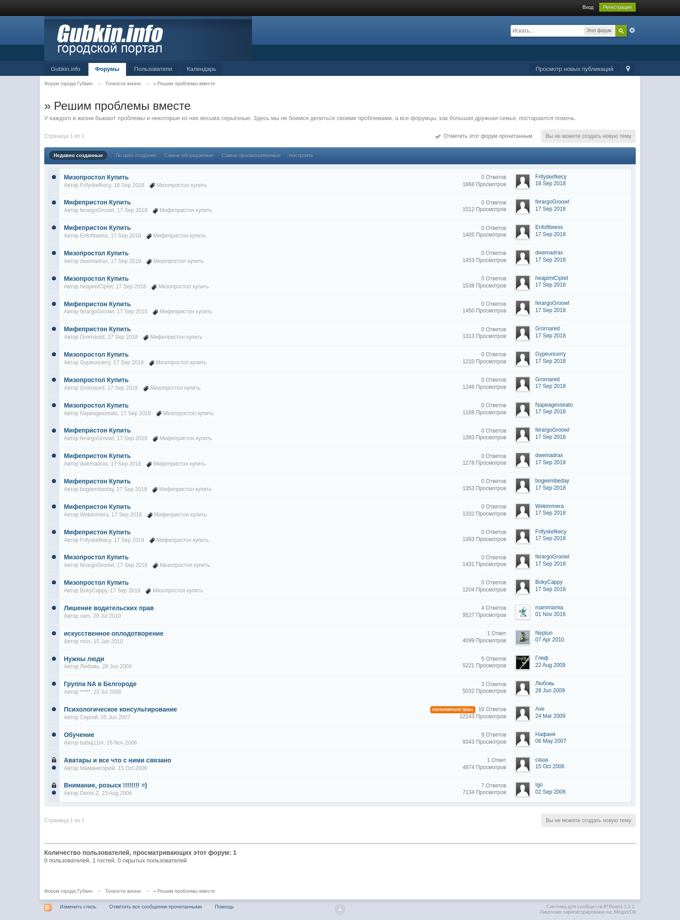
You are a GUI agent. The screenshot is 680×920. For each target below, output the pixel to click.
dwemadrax (94, 261)
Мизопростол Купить (96, 177)
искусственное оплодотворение (114, 633)
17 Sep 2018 (550, 209)
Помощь (224, 906)
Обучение (79, 734)
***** (85, 692)
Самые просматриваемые (251, 155)
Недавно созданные (78, 155)
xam (85, 616)
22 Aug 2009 (550, 665)
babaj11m (92, 743)
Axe (540, 709)
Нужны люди (84, 658)
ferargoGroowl (97, 210)
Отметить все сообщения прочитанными (155, 906)
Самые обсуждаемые (189, 155)
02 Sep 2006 (550, 792)
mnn (85, 641)
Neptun (544, 633)
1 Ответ (496, 633)
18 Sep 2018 (550, 183)
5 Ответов (493, 659)
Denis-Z (89, 793)
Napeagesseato (99, 413)
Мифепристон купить (186, 210)
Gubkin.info (65, 69)
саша (541, 760)
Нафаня (545, 734)
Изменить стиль (78, 906)
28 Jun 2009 (550, 690)
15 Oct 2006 (549, 766)
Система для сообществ (574, 906)
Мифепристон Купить (97, 202)
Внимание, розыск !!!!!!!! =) (105, 785)
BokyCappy (93, 590)
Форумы (107, 69)
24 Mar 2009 (550, 716)
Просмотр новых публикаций (574, 69)
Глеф (541, 658)
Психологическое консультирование (120, 709)
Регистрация (617, 7)
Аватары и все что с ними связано (117, 760)
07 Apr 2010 (549, 640)
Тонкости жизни (123, 891)
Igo (539, 785)
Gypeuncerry (95, 362)
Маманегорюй (97, 768)
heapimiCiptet (96, 286)
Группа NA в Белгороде (100, 683)
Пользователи (153, 69)
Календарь (201, 69)
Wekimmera (94, 515)
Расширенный (632, 30)
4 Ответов (493, 608)
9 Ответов (493, 735)
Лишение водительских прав (109, 608)
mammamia (549, 607)
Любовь (89, 666)
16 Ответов (492, 709)
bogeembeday (96, 489)
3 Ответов (493, 684)
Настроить (301, 155)
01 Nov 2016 (550, 614)
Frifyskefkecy (95, 185)
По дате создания (136, 155)
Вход (588, 7)
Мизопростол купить (181, 185)
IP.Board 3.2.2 (619, 906)
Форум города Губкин (68, 891)
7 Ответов (493, 786)
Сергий (89, 717)
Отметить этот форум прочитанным (483, 136)
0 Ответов (493, 177)
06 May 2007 (550, 741)
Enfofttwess (94, 236)
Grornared (92, 337)
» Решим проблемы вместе (184, 891)
